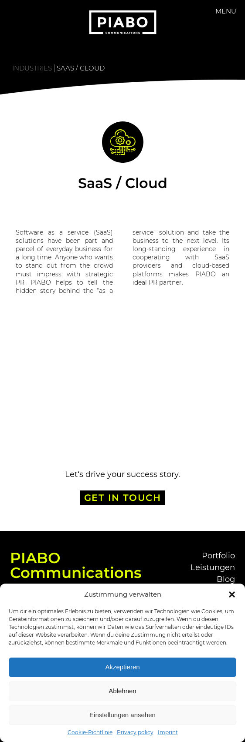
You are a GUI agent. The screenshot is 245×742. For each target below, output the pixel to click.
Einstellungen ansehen (122, 714)
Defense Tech (48, 370)
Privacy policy (135, 732)
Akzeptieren (122, 667)
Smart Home (198, 370)
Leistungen (213, 567)
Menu (225, 11)
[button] (232, 594)
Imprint (168, 732)
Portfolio (218, 556)
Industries (32, 68)
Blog (226, 579)
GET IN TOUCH (122, 497)
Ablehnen (122, 691)
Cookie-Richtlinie (90, 732)
